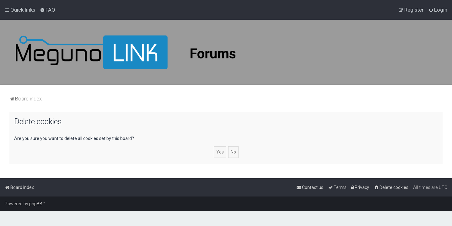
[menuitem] (47, 9)
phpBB (35, 203)
